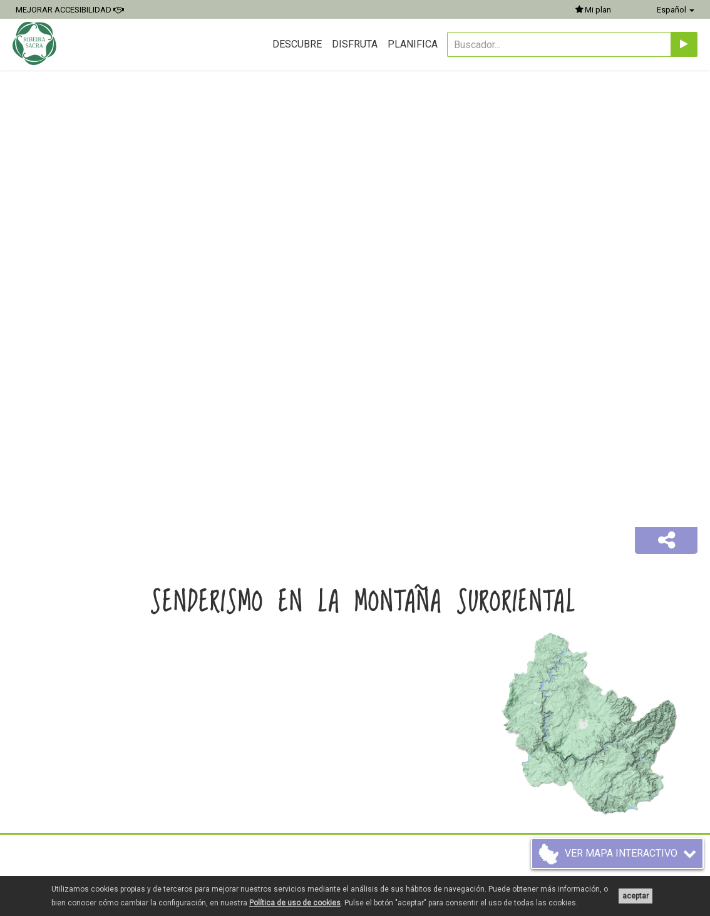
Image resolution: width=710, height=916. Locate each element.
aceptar (635, 896)
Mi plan (593, 9)
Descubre (297, 44)
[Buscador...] (559, 44)
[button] (666, 541)
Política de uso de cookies (295, 902)
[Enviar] (684, 44)
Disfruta (355, 44)
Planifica (413, 44)
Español (675, 9)
